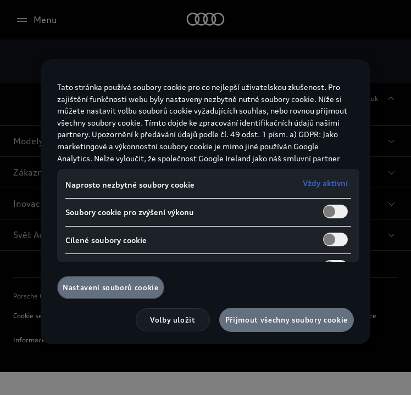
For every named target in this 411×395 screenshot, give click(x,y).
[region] (205, 201)
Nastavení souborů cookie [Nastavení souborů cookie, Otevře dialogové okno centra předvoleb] (111, 287)
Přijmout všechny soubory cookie (286, 319)
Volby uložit (173, 319)
